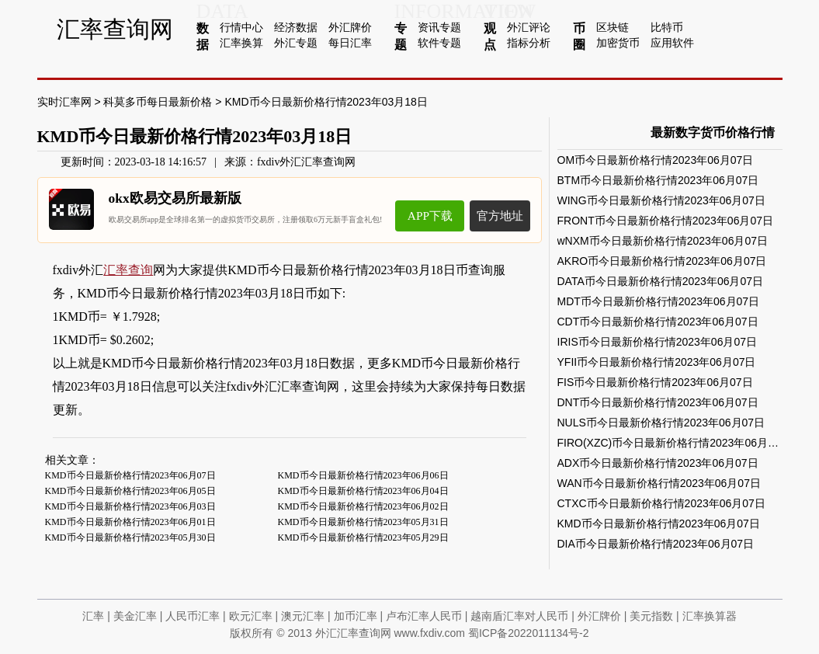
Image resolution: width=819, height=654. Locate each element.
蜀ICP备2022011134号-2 (528, 633)
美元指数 (651, 616)
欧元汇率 (250, 616)
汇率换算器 (709, 616)
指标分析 (528, 43)
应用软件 (672, 43)
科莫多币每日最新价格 (157, 102)
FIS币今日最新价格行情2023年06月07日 (655, 382)
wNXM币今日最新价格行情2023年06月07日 (663, 241)
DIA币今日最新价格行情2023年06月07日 (656, 543)
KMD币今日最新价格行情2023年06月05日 (130, 490)
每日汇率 (350, 43)
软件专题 (439, 43)
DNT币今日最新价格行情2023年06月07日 (657, 402)
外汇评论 (528, 27)
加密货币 (618, 43)
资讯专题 (439, 27)
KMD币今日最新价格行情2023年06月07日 (130, 475)
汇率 (93, 616)
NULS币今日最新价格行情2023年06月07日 (661, 422)
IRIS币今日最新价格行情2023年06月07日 (657, 342)
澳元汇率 (302, 616)
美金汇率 (135, 616)
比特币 (667, 27)
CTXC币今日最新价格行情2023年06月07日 (661, 503)
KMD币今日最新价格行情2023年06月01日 (130, 522)
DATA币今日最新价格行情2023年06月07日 (660, 281)
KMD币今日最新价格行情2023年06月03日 (130, 506)
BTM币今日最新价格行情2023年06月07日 (658, 180)
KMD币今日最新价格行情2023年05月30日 (130, 537)
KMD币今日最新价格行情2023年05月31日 (363, 522)
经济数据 (296, 27)
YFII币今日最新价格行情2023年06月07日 (656, 362)
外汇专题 (296, 43)
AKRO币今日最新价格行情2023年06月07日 (662, 261)
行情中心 (241, 27)
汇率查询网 (115, 29)
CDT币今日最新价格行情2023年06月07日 (657, 321)
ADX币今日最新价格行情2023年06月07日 (657, 463)
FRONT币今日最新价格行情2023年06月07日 (665, 220)
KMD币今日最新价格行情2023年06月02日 (363, 506)
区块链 (612, 27)
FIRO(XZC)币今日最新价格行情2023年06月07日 (674, 443)
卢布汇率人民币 (424, 616)
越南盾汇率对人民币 (519, 616)
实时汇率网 (64, 102)
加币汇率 (355, 616)
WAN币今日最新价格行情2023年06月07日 (659, 483)
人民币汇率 (192, 616)
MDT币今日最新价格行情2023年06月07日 (658, 301)
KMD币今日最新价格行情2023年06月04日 (363, 490)
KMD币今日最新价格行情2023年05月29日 (363, 537)
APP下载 (430, 215)
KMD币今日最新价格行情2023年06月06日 (363, 475)
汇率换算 (241, 43)
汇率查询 (128, 270)
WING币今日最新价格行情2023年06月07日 (661, 200)
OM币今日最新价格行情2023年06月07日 (655, 160)
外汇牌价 (350, 27)
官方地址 (500, 215)
